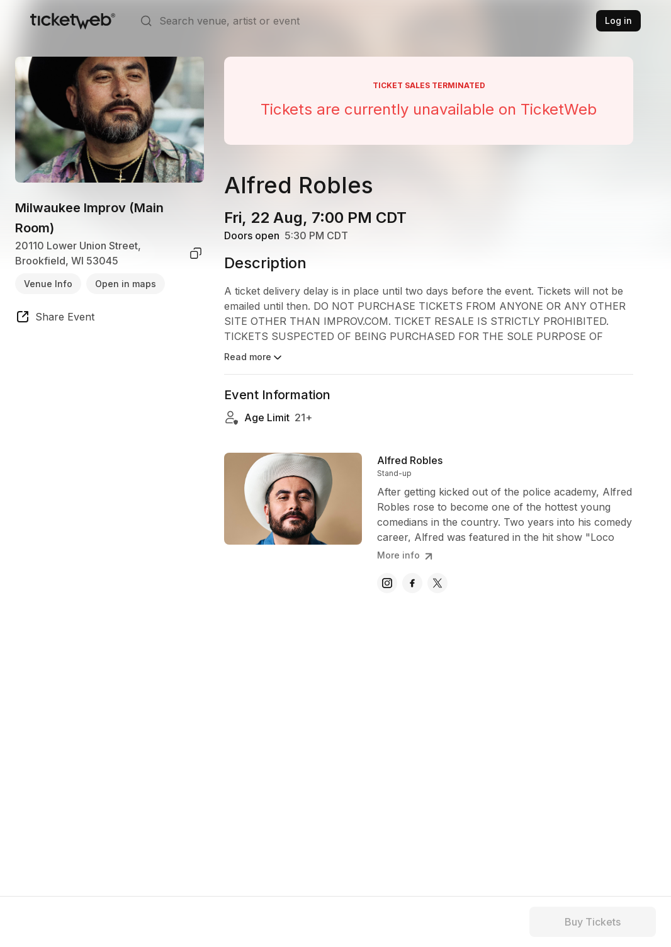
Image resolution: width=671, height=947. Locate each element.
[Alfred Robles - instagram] (387, 583)
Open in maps (125, 283)
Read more (254, 357)
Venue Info (48, 283)
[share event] (54, 318)
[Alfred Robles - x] (437, 583)
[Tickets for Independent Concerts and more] (72, 21)
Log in (618, 20)
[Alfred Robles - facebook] (412, 583)
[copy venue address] (196, 253)
